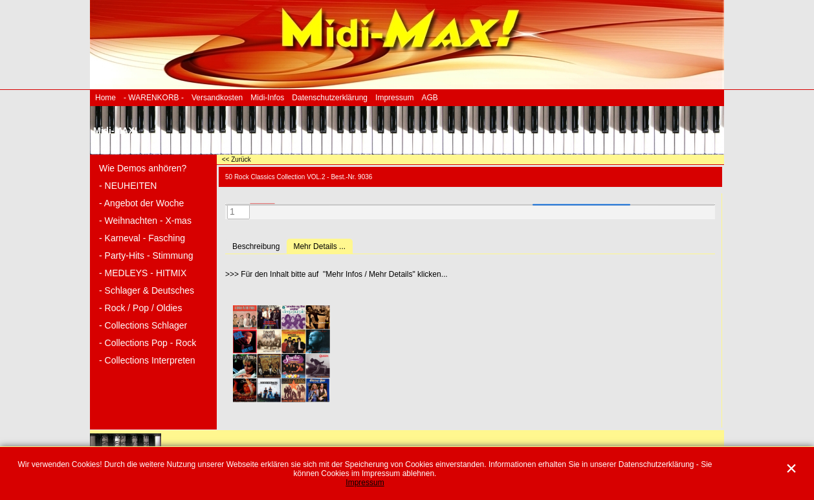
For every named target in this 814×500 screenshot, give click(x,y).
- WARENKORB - (154, 97)
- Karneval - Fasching (142, 238)
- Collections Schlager (143, 325)
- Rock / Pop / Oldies (140, 308)
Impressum (394, 97)
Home (105, 97)
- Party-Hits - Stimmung (146, 255)
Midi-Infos (267, 97)
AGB (429, 97)
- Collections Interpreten (147, 360)
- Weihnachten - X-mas (145, 220)
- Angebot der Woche (141, 203)
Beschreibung (256, 246)
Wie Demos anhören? (142, 168)
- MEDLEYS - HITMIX (142, 273)
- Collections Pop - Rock (147, 343)
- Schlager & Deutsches (146, 290)
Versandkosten (217, 97)
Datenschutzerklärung (330, 97)
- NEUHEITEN (128, 185)
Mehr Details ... (319, 246)
